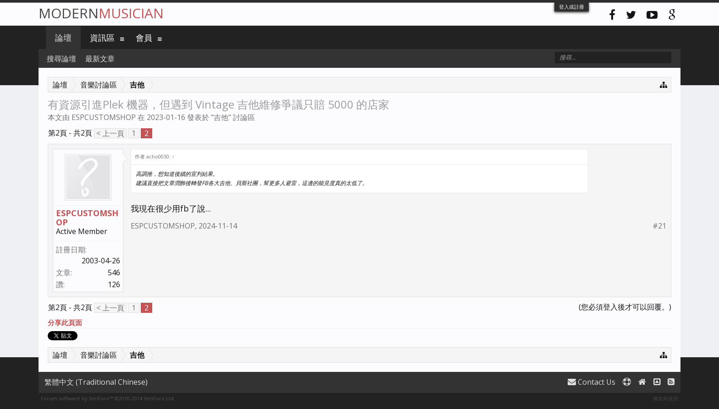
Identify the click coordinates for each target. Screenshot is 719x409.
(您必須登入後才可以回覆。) (625, 307)
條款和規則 (665, 398)
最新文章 (100, 59)
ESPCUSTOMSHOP (104, 117)
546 (114, 272)
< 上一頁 (110, 133)
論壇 (63, 37)
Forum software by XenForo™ (108, 398)
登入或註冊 (571, 6)
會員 (144, 37)
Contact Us (591, 382)
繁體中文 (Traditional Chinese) (96, 382)
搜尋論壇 (61, 59)
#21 (659, 226)
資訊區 (102, 37)
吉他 (221, 117)
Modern (101, 13)
